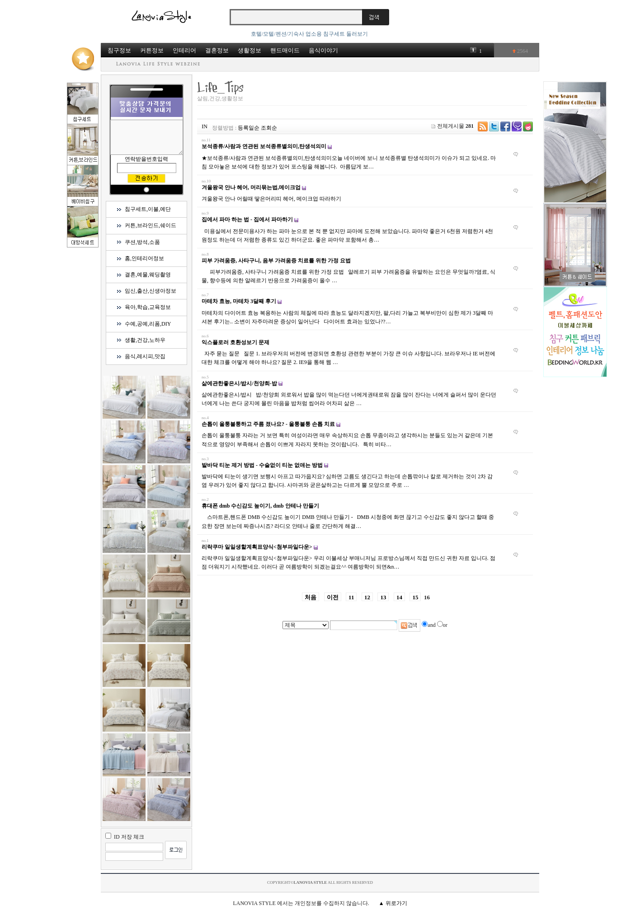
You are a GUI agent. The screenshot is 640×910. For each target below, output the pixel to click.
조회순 (269, 128)
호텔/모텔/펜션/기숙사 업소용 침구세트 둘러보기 (309, 34)
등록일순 (248, 128)
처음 (310, 597)
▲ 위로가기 (393, 903)
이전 (333, 597)
